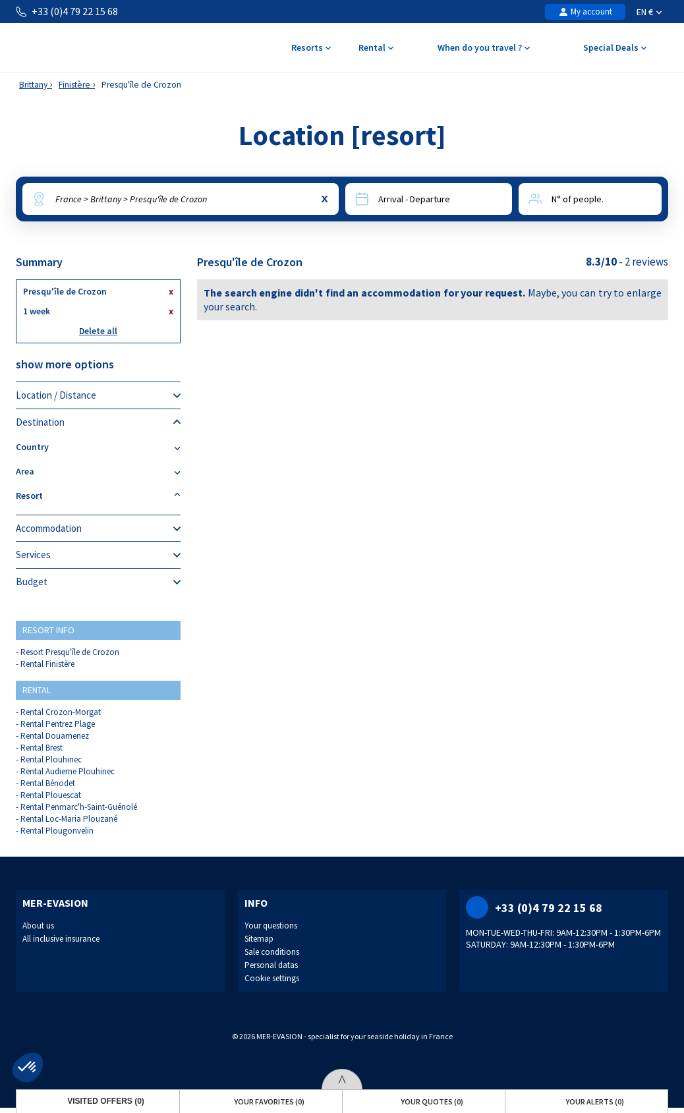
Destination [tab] (98, 422)
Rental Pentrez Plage (57, 723)
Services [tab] (98, 554)
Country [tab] (98, 447)
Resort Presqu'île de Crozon (69, 652)
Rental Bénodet (47, 783)
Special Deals (614, 48)
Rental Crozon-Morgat (60, 712)
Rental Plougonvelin (57, 830)
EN (649, 12)
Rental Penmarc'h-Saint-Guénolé (78, 807)
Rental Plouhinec (51, 759)
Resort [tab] (98, 495)
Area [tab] (98, 471)
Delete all (98, 331)
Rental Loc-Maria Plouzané (68, 818)
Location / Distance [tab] (98, 395)
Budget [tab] (98, 581)
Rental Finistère (47, 664)
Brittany (33, 84)
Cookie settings (271, 978)
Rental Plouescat (50, 795)
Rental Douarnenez (54, 735)
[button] (27, 1067)
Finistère (74, 84)
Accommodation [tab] (98, 528)
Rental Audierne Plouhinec (67, 771)
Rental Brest (41, 747)
